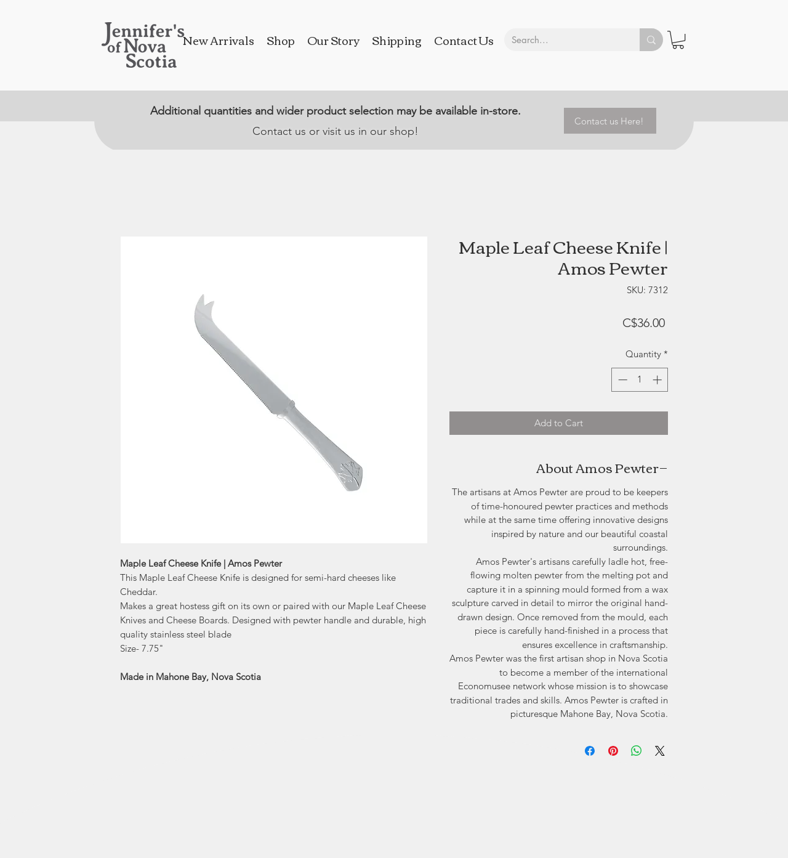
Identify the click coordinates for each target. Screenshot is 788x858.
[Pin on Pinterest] (613, 750)
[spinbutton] (640, 379)
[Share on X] (660, 750)
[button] (678, 40)
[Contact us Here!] (610, 121)
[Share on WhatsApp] (636, 750)
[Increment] (658, 379)
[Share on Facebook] (589, 750)
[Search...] (563, 39)
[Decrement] (621, 379)
